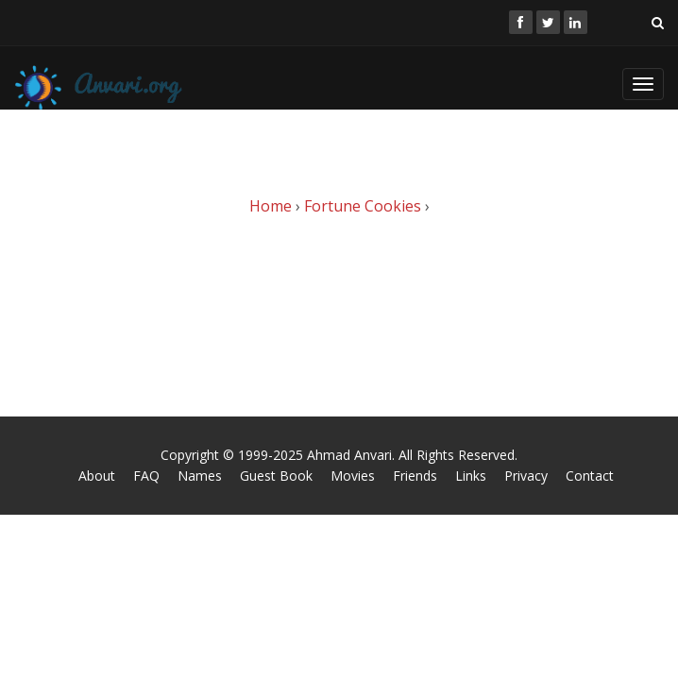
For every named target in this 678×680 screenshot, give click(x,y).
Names (200, 475)
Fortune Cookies (362, 206)
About (96, 475)
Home (270, 206)
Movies (353, 475)
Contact (590, 475)
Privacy (526, 475)
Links (470, 475)
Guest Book (276, 475)
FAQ (146, 475)
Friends (415, 475)
